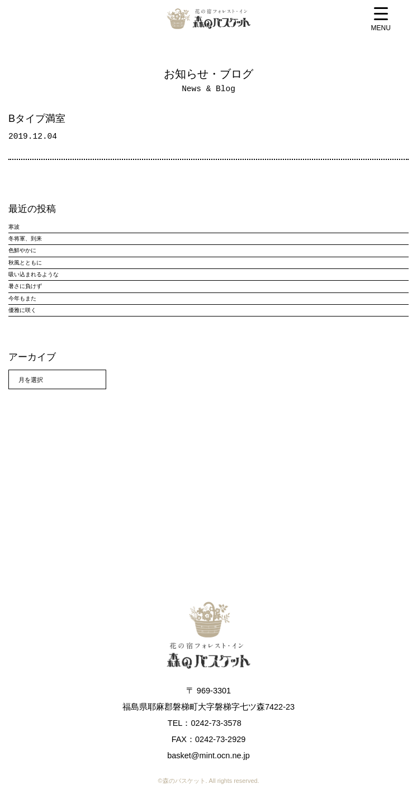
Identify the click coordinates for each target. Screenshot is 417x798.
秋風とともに (25, 262)
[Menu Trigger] (381, 20)
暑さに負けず (25, 286)
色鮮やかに (22, 250)
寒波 (14, 227)
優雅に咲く (22, 310)
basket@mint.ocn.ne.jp (208, 755)
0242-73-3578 (216, 723)
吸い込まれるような (33, 274)
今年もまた (22, 298)
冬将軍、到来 (25, 238)
